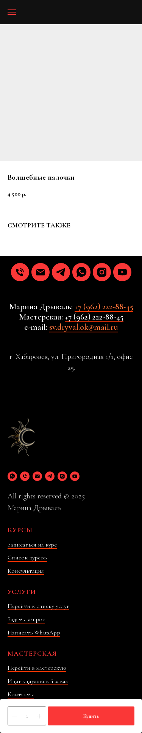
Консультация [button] (26, 571)
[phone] (20, 272)
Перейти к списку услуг (38, 606)
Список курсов (27, 557)
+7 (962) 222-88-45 (104, 307)
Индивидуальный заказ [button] (38, 681)
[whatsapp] (81, 272)
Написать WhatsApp (34, 632)
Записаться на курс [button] (32, 544)
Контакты (21, 694)
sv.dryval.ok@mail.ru (83, 327)
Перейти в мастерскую (37, 668)
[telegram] (61, 272)
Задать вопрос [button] (26, 619)
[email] (40, 272)
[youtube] (122, 272)
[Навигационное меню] (12, 12)
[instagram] (102, 272)
